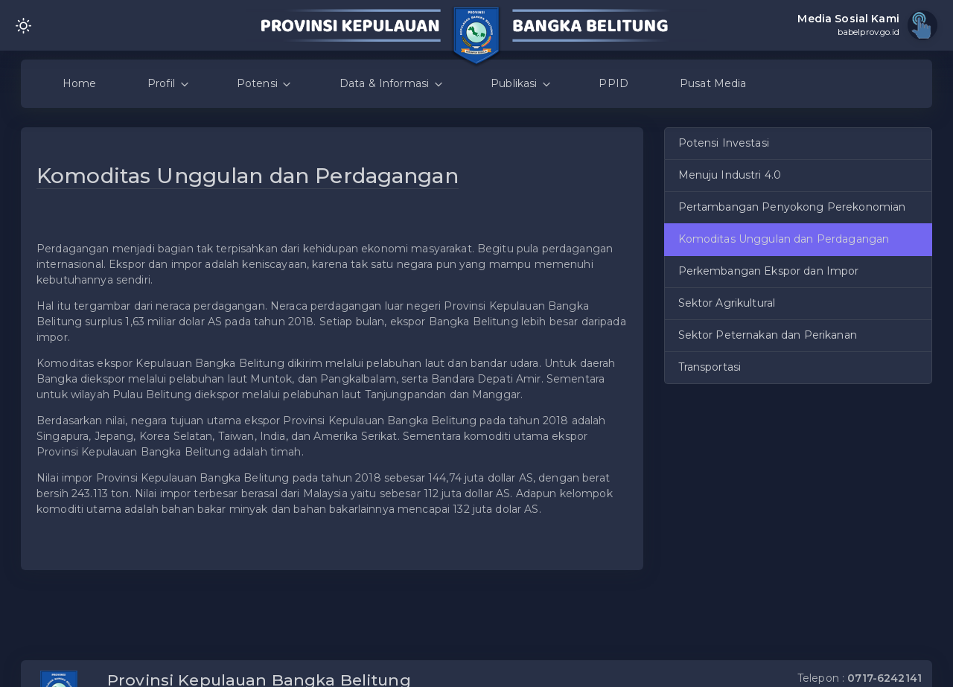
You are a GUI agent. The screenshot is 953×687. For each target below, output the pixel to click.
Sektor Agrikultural (727, 303)
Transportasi (710, 367)
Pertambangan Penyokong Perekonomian (792, 207)
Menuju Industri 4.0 (730, 175)
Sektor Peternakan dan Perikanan (767, 335)
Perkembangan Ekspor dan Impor (768, 271)
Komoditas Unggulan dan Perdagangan (784, 239)
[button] (622, 190)
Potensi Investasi (723, 143)
